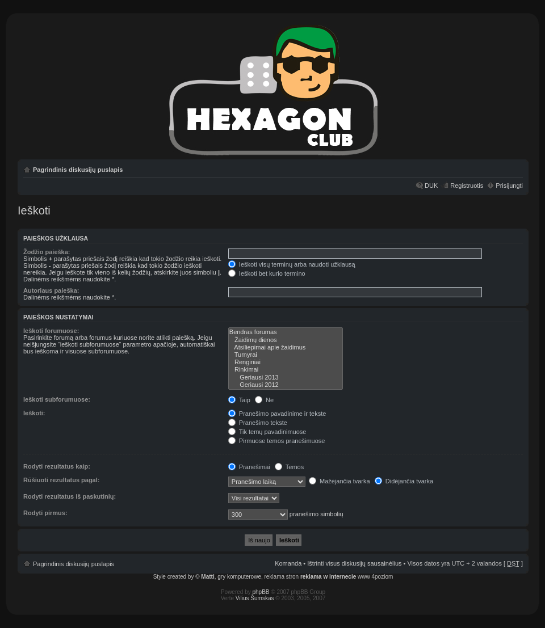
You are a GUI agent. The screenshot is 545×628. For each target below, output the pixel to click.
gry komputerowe (239, 577)
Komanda (288, 563)
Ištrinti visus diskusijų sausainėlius (354, 563)
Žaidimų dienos (285, 340)
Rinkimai (285, 369)
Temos (289, 466)
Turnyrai (285, 355)
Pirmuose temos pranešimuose (276, 440)
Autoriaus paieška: (51, 290)
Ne (264, 400)
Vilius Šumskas (255, 598)
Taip (239, 400)
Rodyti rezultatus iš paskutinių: (69, 496)
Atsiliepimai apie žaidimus (285, 347)
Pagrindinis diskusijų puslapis (78, 169)
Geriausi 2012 (285, 385)
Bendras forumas (285, 332)
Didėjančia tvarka (404, 481)
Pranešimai (249, 466)
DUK (431, 185)
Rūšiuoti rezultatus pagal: (61, 480)
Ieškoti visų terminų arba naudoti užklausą (291, 264)
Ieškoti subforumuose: (56, 399)
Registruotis (466, 185)
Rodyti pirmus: (45, 512)
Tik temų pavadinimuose (267, 431)
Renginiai (285, 362)
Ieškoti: (34, 413)
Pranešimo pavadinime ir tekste (277, 413)
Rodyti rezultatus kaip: (56, 466)
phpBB (261, 592)
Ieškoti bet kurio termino (266, 273)
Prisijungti (509, 185)
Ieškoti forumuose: (51, 330)
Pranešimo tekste (257, 422)
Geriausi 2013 (285, 377)
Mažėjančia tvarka (339, 481)
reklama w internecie (328, 577)
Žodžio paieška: (46, 251)
